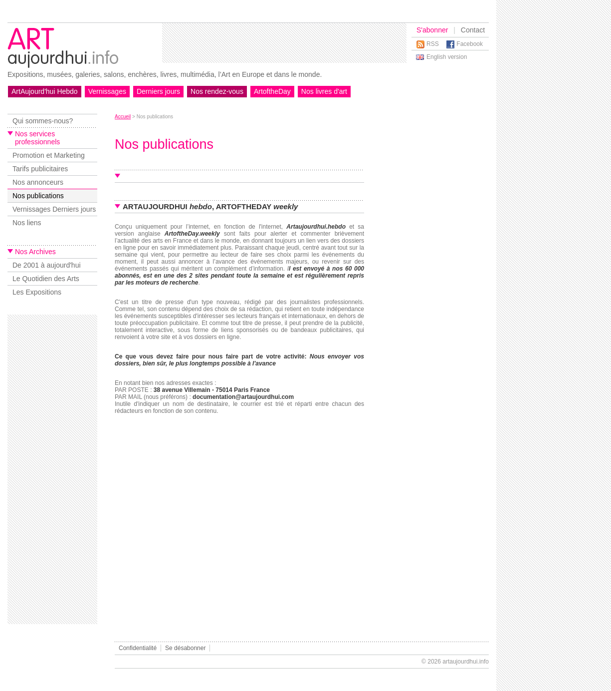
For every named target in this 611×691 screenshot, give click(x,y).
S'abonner (432, 30)
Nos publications (38, 196)
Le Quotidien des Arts (45, 279)
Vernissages (107, 91)
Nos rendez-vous (217, 91)
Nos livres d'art (324, 91)
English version (446, 56)
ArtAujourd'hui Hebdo (44, 91)
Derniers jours (158, 91)
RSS (432, 43)
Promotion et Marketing (48, 155)
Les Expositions (36, 292)
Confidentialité (138, 648)
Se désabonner (185, 648)
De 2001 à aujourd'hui (46, 265)
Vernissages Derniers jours (54, 209)
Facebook (469, 43)
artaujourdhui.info (465, 661)
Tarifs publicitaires (40, 169)
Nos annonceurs (37, 182)
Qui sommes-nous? (42, 121)
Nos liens (26, 223)
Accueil (123, 116)
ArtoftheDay (272, 91)
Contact (473, 30)
